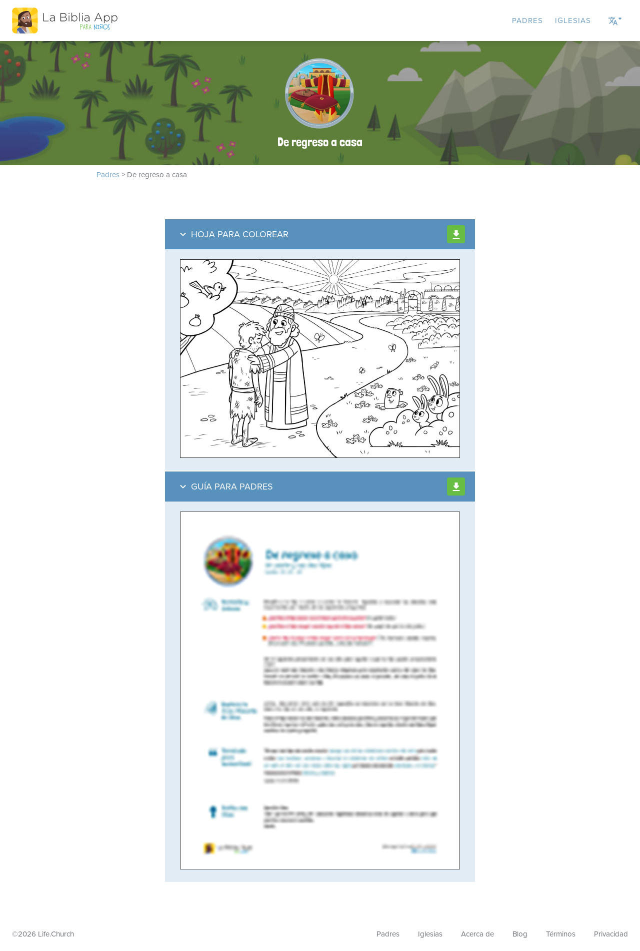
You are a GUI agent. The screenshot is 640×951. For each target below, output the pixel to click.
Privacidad (611, 933)
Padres (527, 20)
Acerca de (477, 933)
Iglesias (573, 20)
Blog (520, 933)
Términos (561, 933)
